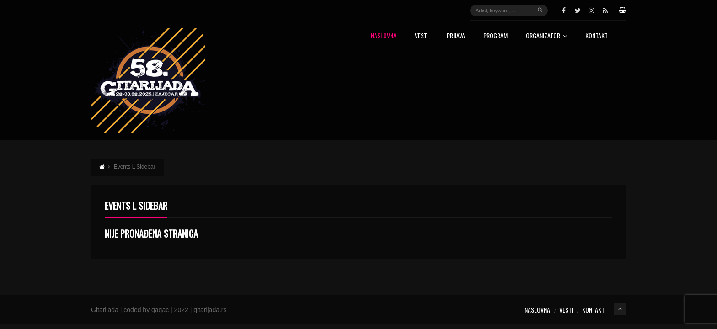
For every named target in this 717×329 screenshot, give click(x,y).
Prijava (456, 36)
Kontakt (596, 36)
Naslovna (383, 36)
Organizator (546, 36)
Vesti (421, 36)
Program (495, 36)
